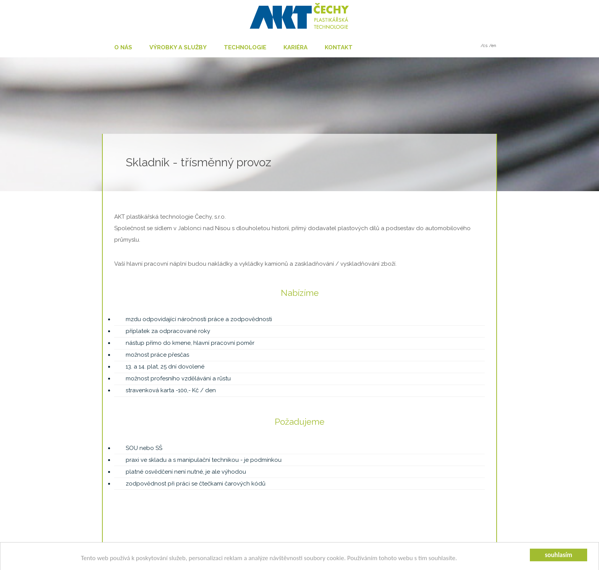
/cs (484, 45)
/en (492, 45)
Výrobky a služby (178, 47)
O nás (123, 47)
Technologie (245, 47)
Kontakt (339, 47)
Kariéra (295, 47)
